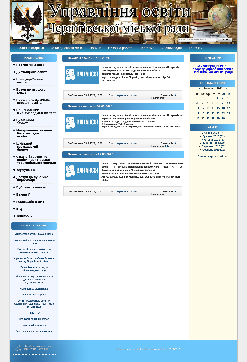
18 (197, 113)
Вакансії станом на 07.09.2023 (90, 106)
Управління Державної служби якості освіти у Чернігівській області (33, 260)
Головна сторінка (31, 48)
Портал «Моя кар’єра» (34, 325)
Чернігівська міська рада (34, 288)
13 (208, 108)
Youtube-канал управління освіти (34, 331)
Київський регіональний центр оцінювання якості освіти (34, 250)
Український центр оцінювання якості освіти (34, 241)
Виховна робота (120, 48)
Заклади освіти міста (67, 48)
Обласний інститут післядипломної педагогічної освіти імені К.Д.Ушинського (34, 279)
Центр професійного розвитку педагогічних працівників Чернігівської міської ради (34, 303)
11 (197, 108)
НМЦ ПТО (34, 313)
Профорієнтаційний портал (34, 319)
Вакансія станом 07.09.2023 (88, 58)
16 (223, 108)
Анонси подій (171, 48)
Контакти (196, 48)
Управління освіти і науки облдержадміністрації (34, 269)
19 (202, 113)
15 (218, 108)
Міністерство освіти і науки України (34, 234)
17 (228, 108)
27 (208, 118)
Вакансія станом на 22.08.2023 (90, 154)
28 (213, 118)
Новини (95, 48)
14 (213, 108)
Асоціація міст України (34, 294)
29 (218, 118)
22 (218, 113)
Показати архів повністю (212, 156)
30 (223, 118)
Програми (146, 48)
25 (197, 118)
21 (213, 113)
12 (202, 108)
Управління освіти (126, 95)
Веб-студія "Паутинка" (36, 348)
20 (208, 113)
